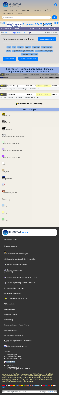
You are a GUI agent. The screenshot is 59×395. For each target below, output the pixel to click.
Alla (9, 47)
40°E (47, 24)
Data (8, 51)
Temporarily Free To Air (29, 54)
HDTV (20, 47)
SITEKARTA (20, 13)
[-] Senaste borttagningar (44, 51)
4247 (53, 86)
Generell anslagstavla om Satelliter (18, 369)
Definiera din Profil (10, 246)
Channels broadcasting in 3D (15, 346)
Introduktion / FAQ (10, 240)
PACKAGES (37, 10)
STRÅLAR (47, 10)
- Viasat (20, 325)
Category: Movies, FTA (14, 358)
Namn (6, 77)
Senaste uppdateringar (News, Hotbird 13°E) (20, 277)
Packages (7, 325)
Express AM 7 (32, 24)
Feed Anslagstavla (13, 367)
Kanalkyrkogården (10, 330)
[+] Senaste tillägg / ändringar (23, 51)
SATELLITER (14, 10)
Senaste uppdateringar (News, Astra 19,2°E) (20, 283)
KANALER (25, 10)
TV (14, 47)
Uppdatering (54, 77)
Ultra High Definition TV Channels (18, 341)
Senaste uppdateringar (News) (15, 264)
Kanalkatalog (8, 320)
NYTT (5, 10)
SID (41, 77)
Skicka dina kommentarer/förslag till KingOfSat (19, 259)
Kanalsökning (9, 304)
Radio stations (46, 47)
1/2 (56, 86)
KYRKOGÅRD (8, 13)
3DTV (28, 47)
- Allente (26, 325)
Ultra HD (36, 47)
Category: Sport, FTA (14, 355)
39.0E (56, 23)
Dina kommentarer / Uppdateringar (30, 104)
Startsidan (15, 232)
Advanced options (47, 39)
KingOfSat (49, 392)
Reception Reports (10, 314)
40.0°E (5, 33)
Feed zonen (10, 365)
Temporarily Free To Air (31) (15, 299)
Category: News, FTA (14, 356)
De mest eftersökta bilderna (13, 335)
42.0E (3, 23)
